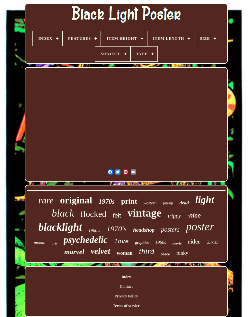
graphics (142, 242)
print (129, 201)
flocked (93, 214)
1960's (94, 230)
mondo (39, 242)
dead (184, 202)
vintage (145, 213)
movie (177, 243)
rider (194, 241)
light (204, 199)
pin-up (168, 203)
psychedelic (86, 240)
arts (54, 243)
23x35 (213, 242)
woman (125, 253)
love (121, 241)
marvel (74, 252)
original (76, 200)
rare (46, 200)
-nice (194, 215)
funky (182, 253)
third (147, 251)
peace (165, 254)
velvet (100, 251)
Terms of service (126, 306)
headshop (144, 230)
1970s (107, 201)
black (63, 213)
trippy (174, 216)
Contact (126, 286)
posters (170, 229)
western (150, 203)
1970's (117, 229)
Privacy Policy (126, 296)
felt (117, 215)
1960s (160, 242)
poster (200, 226)
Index (126, 277)
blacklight (60, 227)
